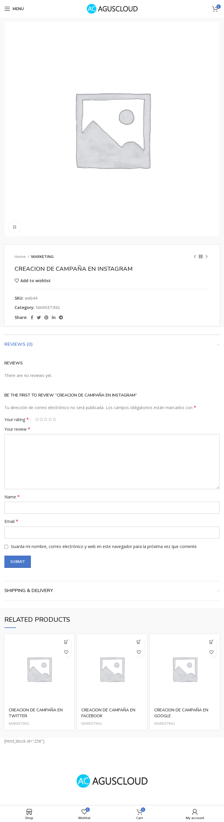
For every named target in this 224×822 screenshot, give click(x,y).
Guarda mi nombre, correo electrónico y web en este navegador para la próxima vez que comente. (104, 546)
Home (21, 256)
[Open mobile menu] (14, 9)
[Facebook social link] (32, 317)
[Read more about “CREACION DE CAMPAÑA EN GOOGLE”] (211, 642)
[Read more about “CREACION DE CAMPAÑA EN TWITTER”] (66, 642)
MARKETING (42, 256)
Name (12, 497)
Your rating (16, 419)
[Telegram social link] (61, 317)
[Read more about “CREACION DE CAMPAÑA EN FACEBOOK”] (139, 642)
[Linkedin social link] (53, 317)
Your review (17, 429)
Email (11, 521)
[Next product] (206, 257)
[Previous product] (195, 257)
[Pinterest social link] (46, 317)
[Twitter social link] (39, 317)
